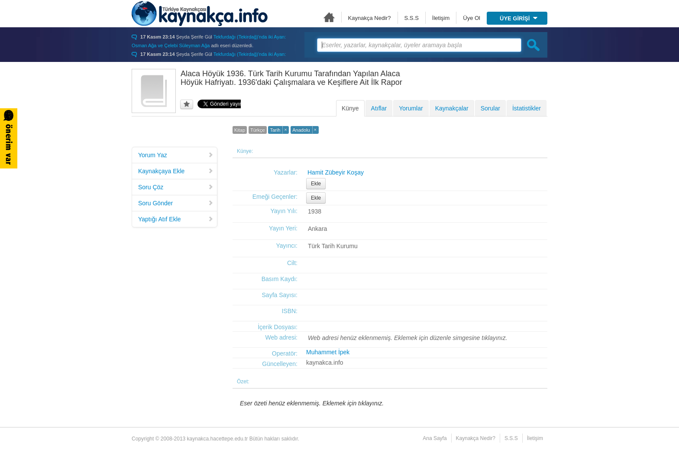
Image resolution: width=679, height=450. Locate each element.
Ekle (316, 184)
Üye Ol (471, 18)
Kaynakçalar (452, 108)
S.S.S (411, 18)
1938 (314, 211)
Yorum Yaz (175, 155)
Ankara (317, 228)
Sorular (490, 108)
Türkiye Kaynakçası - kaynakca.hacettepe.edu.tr (200, 13)
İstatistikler (526, 108)
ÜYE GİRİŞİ (518, 18)
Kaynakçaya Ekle (175, 171)
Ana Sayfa (329, 17)
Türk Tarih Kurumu (333, 246)
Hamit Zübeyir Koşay (335, 172)
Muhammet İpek (327, 352)
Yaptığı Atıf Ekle (175, 219)
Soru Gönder (175, 203)
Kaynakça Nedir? (369, 18)
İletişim (440, 18)
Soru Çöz (175, 187)
